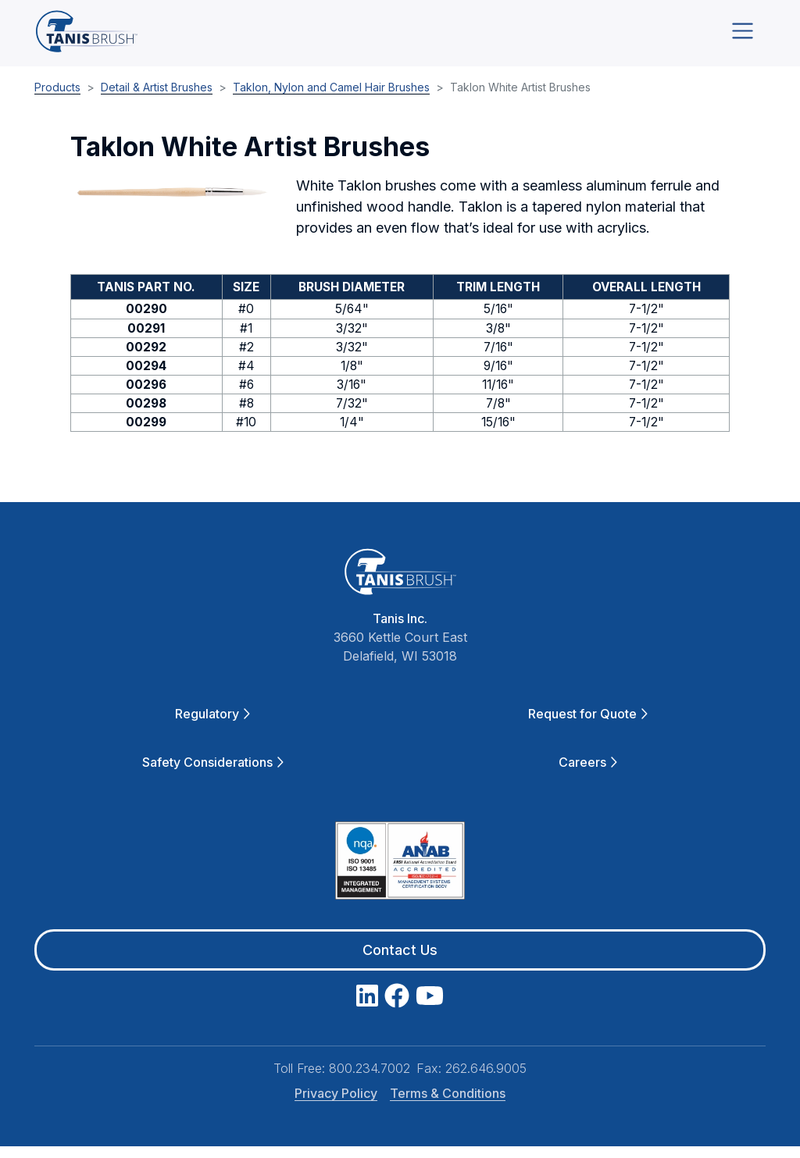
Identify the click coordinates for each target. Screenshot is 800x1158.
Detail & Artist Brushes (156, 98)
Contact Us (400, 961)
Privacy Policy (336, 1105)
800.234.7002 (369, 1080)
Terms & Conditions (447, 1105)
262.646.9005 (486, 1080)
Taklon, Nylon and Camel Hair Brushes (331, 98)
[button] (173, 203)
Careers (588, 774)
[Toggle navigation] (743, 36)
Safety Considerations (213, 774)
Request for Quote (588, 725)
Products (57, 98)
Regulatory (212, 725)
